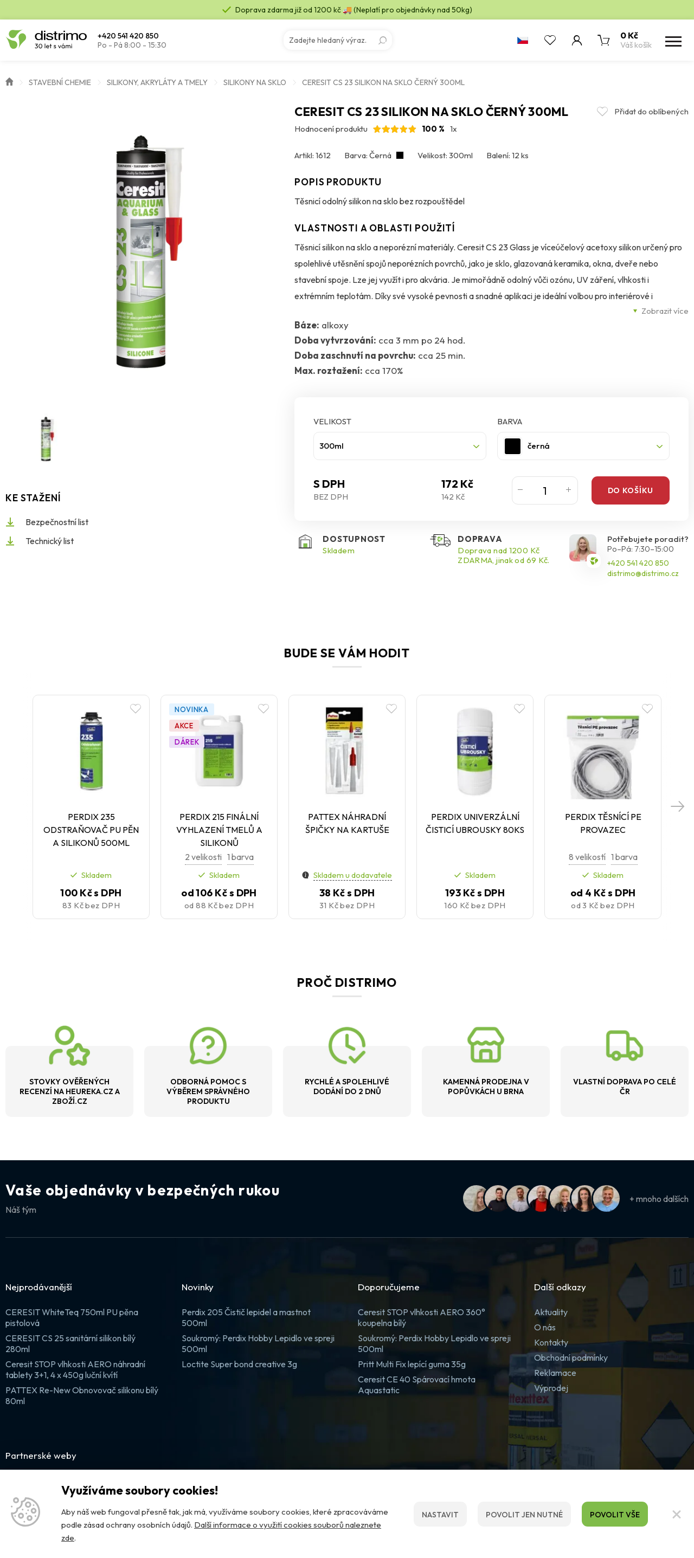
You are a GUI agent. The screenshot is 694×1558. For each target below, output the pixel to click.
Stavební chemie (60, 82)
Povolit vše (615, 1515)
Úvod (9, 81)
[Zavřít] (676, 1514)
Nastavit (440, 1515)
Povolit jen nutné (524, 1515)
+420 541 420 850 (128, 36)
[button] (677, 806)
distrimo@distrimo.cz (643, 573)
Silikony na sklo (254, 82)
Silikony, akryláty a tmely (157, 82)
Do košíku (630, 490)
